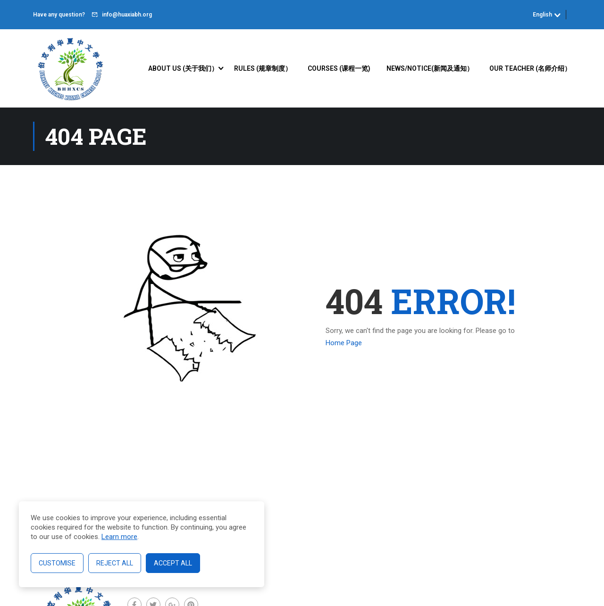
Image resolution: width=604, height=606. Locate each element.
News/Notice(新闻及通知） (429, 68)
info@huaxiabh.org (127, 14)
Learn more (119, 536)
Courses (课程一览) (339, 68)
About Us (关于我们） (183, 68)
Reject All (114, 563)
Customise (57, 563)
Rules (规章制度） (263, 68)
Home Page (344, 343)
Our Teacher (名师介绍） (530, 68)
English (542, 14)
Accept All (173, 563)
